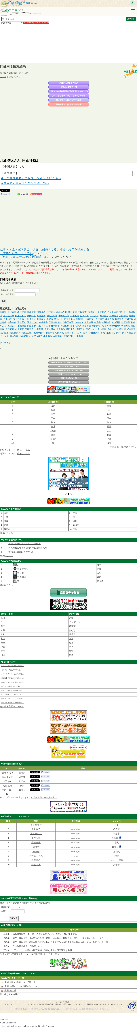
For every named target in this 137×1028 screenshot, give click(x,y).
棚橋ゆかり (61, 312)
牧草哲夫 (119, 319)
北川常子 (117, 333)
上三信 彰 (36, 838)
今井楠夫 (99, 319)
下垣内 (53, 431)
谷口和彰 (65, 326)
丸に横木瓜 (22, 569)
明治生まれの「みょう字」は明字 (24, 543)
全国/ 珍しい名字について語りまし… (20, 982)
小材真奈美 (94, 333)
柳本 (71, 655)
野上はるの (20, 315)
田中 (53, 418)
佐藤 (109, 406)
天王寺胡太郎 (55, 322)
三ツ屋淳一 (8, 315)
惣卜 (71, 647)
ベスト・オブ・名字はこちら (68, 366)
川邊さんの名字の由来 (68, 83)
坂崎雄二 (111, 329)
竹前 (109, 414)
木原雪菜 (57, 336)
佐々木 (53, 439)
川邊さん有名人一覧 (68, 87)
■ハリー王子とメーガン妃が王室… (12, 674)
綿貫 (3, 647)
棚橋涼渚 (31, 312)
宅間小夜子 (39, 333)
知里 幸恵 (36, 864)
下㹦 (71, 638)
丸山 (3, 638)
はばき (72, 630)
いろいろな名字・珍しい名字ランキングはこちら (68, 362)
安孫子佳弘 (42, 326)
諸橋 (6, 525)
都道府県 (5, 907)
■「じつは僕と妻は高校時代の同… (12, 690)
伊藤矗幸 (86, 326)
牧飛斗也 (58, 319)
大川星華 (39, 329)
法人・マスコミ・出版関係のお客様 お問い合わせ (92, 1004)
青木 (3, 651)
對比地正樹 (106, 333)
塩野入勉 (59, 333)
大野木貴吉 (49, 329)
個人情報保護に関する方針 (43, 1004)
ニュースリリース (25, 1004)
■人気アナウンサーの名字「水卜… (12, 682)
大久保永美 (15, 333)
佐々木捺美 (82, 333)
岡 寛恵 (36, 847)
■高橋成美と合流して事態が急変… (12, 702)
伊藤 (99, 569)
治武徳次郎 (52, 315)
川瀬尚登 (41, 319)
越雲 (109, 435)
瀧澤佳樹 (41, 312)
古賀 (3, 630)
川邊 (3, 160)
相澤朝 (3, 312)
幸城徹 (50, 319)
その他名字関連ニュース (12, 706)
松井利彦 (79, 336)
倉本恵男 (102, 329)
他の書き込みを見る (9, 994)
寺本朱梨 (14, 336)
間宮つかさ (32, 322)
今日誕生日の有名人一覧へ (68, 378)
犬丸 (3, 634)
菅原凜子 (125, 322)
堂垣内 (7, 529)
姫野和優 (106, 322)
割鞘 (71, 618)
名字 (3, 911)
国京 (53, 414)
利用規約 (58, 1004)
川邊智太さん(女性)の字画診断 (68, 104)
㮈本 (71, 643)
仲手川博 (94, 315)
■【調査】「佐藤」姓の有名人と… (12, 678)
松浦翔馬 (41, 315)
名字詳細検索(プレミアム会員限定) (36, 23)
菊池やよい (70, 333)
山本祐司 (90, 319)
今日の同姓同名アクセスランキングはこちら (31, 178)
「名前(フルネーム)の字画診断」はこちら (28, 256)
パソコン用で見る (62, 1002)
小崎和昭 (121, 329)
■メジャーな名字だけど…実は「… (12, 686)
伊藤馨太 (31, 326)
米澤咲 (105, 326)
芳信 (6, 513)
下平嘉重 (12, 312)
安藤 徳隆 (36, 842)
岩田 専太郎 (7, 773)
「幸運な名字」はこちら (16, 253)
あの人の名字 (7, 290)
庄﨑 (75, 529)
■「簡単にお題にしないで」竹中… (12, 698)
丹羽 (99, 565)
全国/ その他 (8, 990)
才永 (75, 513)
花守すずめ (69, 319)
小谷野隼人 (25, 336)
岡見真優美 (127, 333)
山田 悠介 (7, 781)
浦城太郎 (109, 319)
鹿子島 (72, 634)
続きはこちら (23, 450)
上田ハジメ (75, 326)
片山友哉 (74, 315)
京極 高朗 (7, 786)
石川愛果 (4, 333)
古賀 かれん (36, 833)
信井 (53, 426)
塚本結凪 (88, 322)
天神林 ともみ (36, 856)
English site (116, 1004)
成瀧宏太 (80, 329)
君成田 (76, 525)
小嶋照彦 (21, 326)
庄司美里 (129, 319)
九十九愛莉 (18, 319)
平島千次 (29, 329)
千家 (3, 643)
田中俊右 (104, 315)
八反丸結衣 (112, 312)
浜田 (3, 618)
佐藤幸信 (12, 322)
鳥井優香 (43, 322)
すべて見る (5, 343)
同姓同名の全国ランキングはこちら (25, 183)
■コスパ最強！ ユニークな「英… (12, 694)
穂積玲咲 (79, 322)
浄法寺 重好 (36, 825)
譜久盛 (100, 581)
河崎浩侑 (113, 315)
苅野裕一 (123, 312)
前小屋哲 (116, 322)
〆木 (53, 406)
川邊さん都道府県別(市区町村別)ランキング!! (69, 91)
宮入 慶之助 (7, 777)
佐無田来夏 (68, 322)
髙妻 (6, 521)
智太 (10, 160)
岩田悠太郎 (63, 315)
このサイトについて (10, 1004)
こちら (3, 76)
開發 (109, 426)
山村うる (84, 315)
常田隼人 (70, 329)
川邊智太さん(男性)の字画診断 (68, 100)
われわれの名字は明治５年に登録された (27, 548)
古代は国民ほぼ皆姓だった (21, 552)
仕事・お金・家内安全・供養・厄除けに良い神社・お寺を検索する (44, 249)
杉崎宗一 (92, 312)
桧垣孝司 (49, 333)
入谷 (99, 573)
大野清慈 (123, 315)
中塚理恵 (82, 312)
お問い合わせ (67, 1004)
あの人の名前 (7, 294)
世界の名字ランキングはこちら (69, 382)
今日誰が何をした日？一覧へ (45, 954)
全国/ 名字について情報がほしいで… (20, 986)
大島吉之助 (27, 333)
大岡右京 (125, 326)
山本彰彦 (19, 329)
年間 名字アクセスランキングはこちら (69, 370)
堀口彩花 (9, 329)
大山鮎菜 (7, 319)
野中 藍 (36, 851)
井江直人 (51, 312)
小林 (6, 517)
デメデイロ (74, 622)
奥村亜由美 (54, 326)
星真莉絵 (102, 312)
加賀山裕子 (36, 336)
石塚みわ (12, 326)
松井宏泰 (21, 312)
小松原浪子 (30, 319)
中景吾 (97, 322)
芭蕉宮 (72, 626)
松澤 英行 (36, 860)
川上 (3, 655)
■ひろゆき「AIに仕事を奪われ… (11, 670)
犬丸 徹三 (36, 829)
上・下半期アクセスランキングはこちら (68, 374)
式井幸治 (131, 329)
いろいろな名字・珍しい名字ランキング (69, 96)
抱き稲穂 (21, 577)
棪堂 (71, 651)
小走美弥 (47, 336)
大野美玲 (60, 329)
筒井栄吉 (72, 312)
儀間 (53, 435)
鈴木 (53, 422)
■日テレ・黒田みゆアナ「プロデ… (12, 666)
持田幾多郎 (68, 336)
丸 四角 (20, 573)
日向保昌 (31, 315)
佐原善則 (80, 319)
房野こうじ (91, 329)
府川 (75, 521)
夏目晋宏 (21, 322)
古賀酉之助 (114, 326)
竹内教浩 (96, 326)
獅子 (3, 626)
